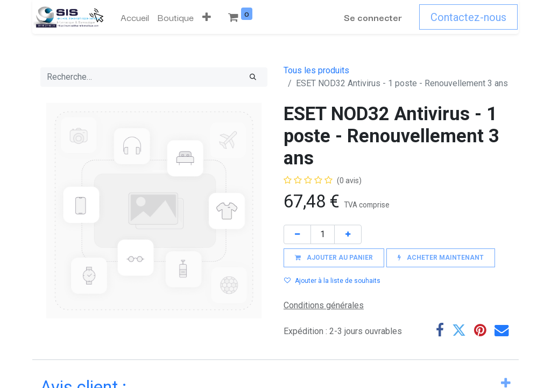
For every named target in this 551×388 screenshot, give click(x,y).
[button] (248, 17)
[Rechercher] (252, 77)
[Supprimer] (297, 234)
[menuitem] (133, 17)
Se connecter (374, 17)
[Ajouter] (348, 234)
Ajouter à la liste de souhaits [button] (332, 281)
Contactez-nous (469, 17)
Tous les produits (316, 70)
